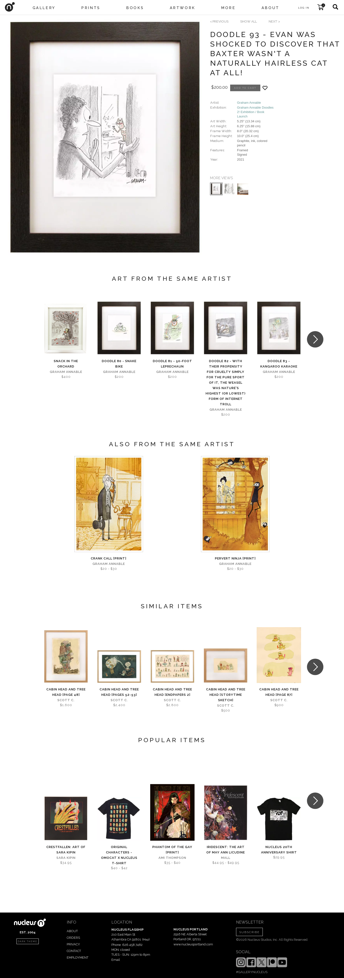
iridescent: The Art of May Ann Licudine (225, 849)
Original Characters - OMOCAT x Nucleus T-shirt (119, 855)
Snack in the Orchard (66, 363)
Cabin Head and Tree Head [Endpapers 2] (172, 692)
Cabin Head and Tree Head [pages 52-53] (119, 692)
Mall (225, 858)
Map (146, 939)
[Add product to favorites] (265, 88)
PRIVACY (73, 944)
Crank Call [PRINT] (108, 558)
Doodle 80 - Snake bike (119, 363)
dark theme (27, 941)
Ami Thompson (172, 858)
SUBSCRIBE (249, 932)
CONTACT (74, 951)
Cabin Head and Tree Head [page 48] (66, 692)
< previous (219, 21)
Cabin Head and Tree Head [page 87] (279, 692)
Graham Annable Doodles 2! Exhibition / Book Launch (255, 112)
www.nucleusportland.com (193, 944)
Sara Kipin (66, 858)
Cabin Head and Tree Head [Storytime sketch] (225, 694)
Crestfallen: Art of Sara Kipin (65, 849)
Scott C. (66, 700)
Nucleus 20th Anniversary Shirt (279, 849)
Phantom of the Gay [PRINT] (172, 849)
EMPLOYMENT (77, 957)
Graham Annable (249, 102)
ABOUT (72, 931)
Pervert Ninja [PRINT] (235, 558)
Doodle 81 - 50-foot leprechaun (172, 363)
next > (274, 21)
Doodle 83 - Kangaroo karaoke (278, 363)
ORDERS (73, 938)
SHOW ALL (248, 21)
